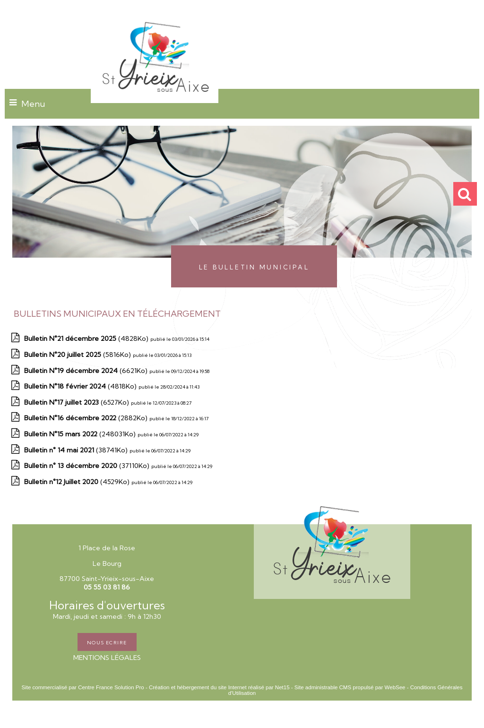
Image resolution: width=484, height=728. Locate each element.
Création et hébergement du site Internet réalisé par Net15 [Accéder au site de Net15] (219, 687)
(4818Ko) (81, 386)
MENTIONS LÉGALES (107, 657)
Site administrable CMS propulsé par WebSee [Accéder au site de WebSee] (350, 687)
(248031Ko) (81, 434)
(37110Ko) (87, 465)
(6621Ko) (86, 370)
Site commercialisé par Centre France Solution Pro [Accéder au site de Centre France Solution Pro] (82, 687)
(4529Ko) (77, 481)
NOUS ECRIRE (107, 642)
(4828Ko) (87, 338)
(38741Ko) (77, 450)
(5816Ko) (78, 354)
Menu (33, 103)
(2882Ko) (86, 418)
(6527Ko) (77, 402)
